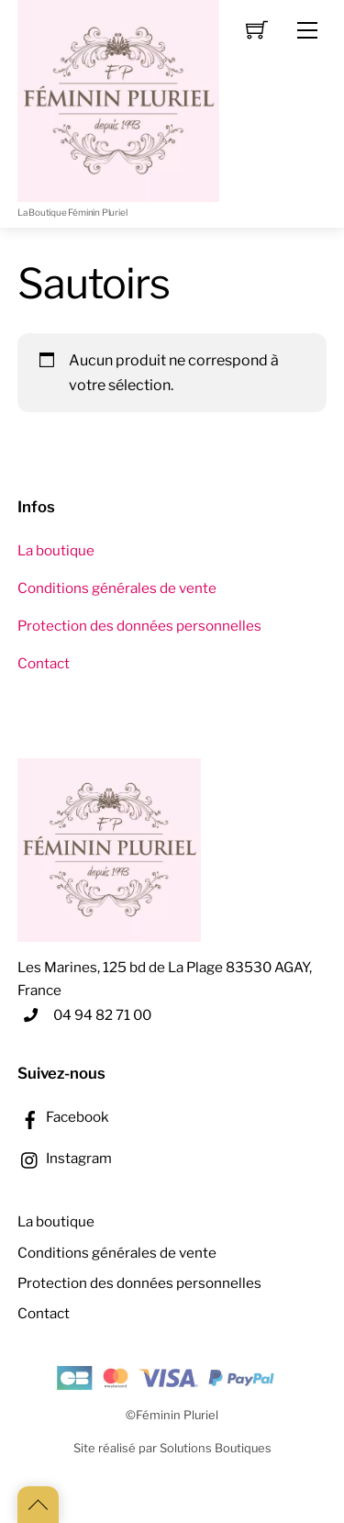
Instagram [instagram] (64, 1158)
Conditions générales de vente (116, 588)
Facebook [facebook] (63, 1116)
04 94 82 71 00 (102, 1015)
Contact (43, 663)
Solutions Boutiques (216, 1448)
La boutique (55, 550)
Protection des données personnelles (139, 625)
